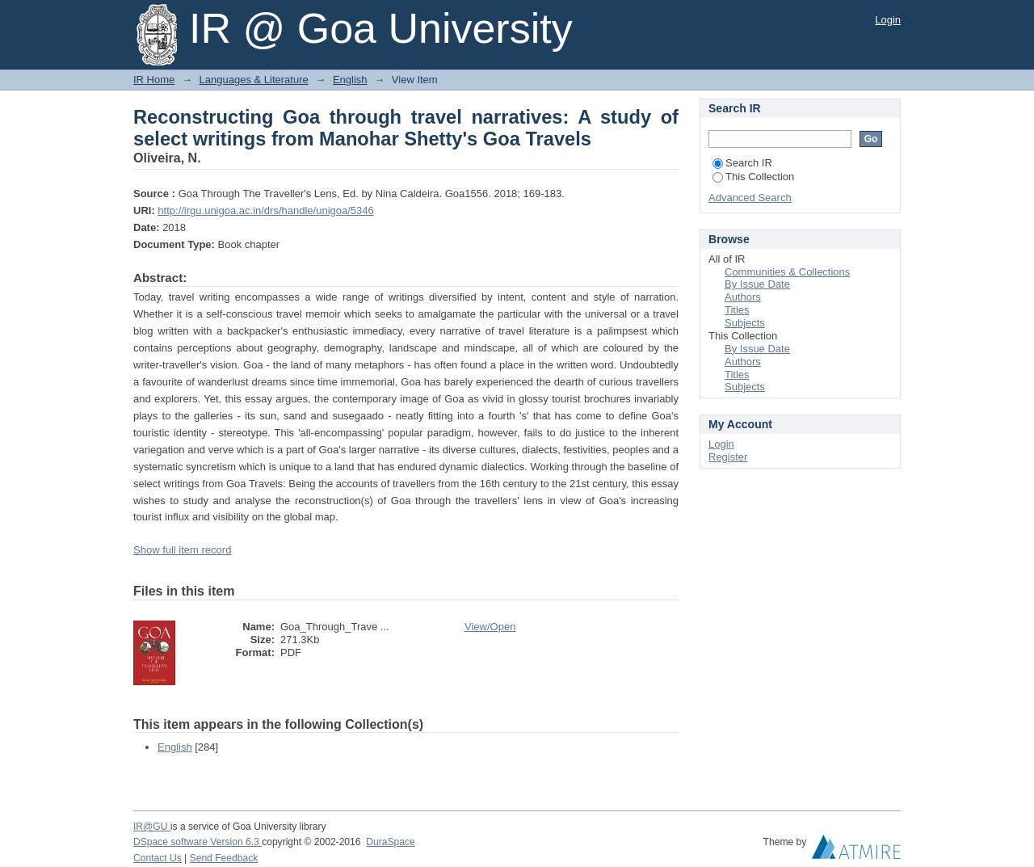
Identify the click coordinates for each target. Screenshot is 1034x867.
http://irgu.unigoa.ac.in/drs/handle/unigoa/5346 (265, 210)
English (350, 80)
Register (727, 457)
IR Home (153, 80)
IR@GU (151, 826)
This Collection (753, 176)
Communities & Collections (787, 272)
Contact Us (157, 858)
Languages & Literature (254, 80)
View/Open (489, 627)
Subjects (745, 323)
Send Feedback (224, 858)
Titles (737, 310)
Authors (743, 297)
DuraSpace (390, 842)
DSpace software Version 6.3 (197, 842)
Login (888, 20)
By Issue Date (757, 284)
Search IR (742, 163)
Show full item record (182, 550)
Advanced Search (750, 197)
